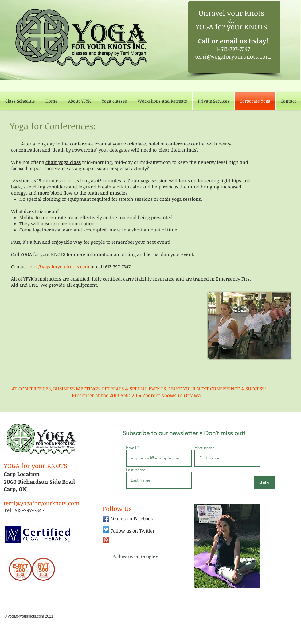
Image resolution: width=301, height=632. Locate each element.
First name (204, 447)
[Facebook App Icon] (106, 519)
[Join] (264, 482)
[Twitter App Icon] (106, 529)
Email (131, 447)
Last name (136, 469)
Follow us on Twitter (132, 531)
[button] (114, 101)
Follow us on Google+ (135, 556)
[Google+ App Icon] (106, 540)
